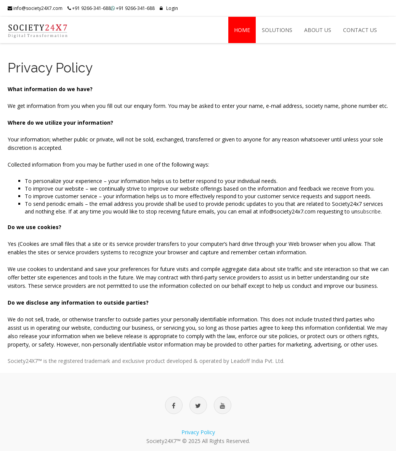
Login (169, 8)
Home (242, 30)
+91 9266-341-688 (135, 8)
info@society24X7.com (35, 8)
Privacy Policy (198, 432)
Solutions (277, 30)
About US (317, 30)
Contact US (360, 30)
